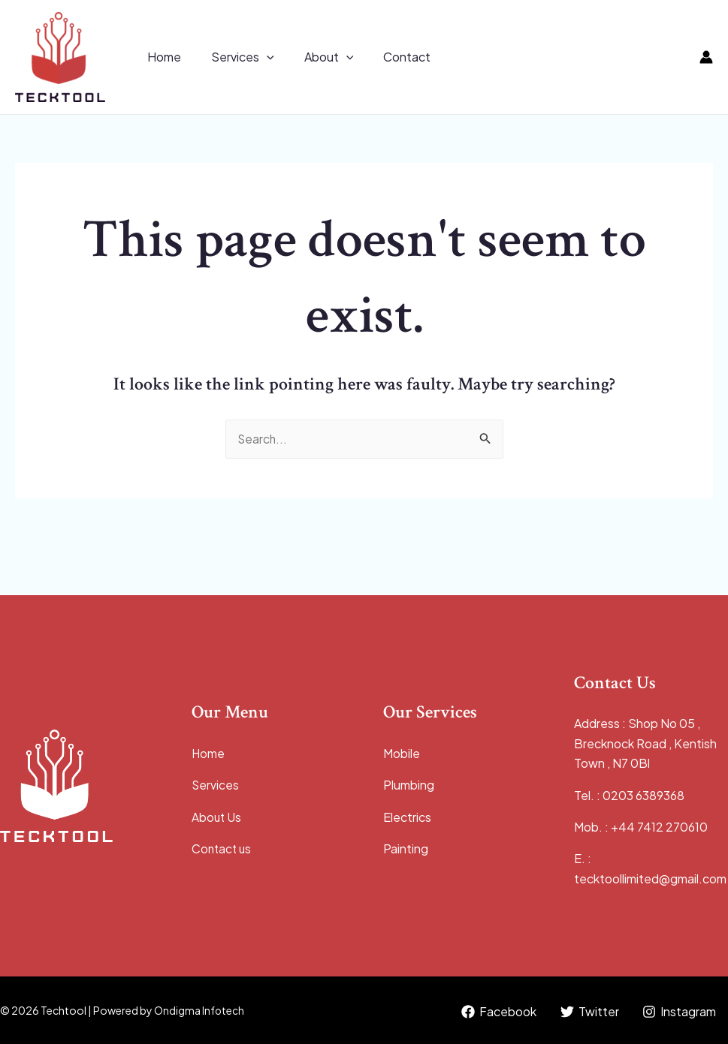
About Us (217, 817)
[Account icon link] (706, 57)
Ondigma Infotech (199, 1010)
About (314, 57)
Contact (385, 57)
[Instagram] (678, 1011)
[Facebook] (497, 1011)
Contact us (223, 848)
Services (233, 57)
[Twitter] (588, 1011)
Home (161, 57)
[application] (257, 57)
